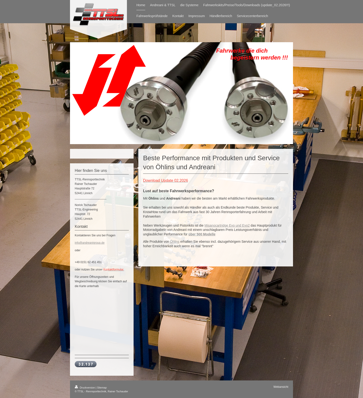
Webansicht (281, 387)
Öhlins (175, 241)
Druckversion (85, 387)
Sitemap (102, 387)
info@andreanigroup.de (90, 242)
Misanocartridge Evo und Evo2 (227, 225)
